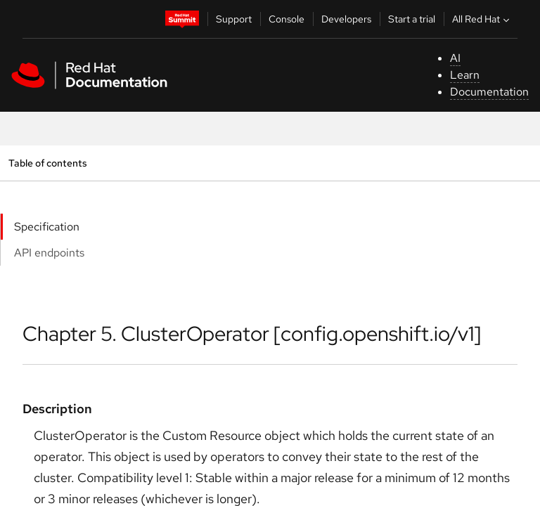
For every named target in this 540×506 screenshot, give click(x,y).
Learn (465, 74)
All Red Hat (482, 19)
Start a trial (411, 19)
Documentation (489, 91)
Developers (346, 19)
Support (234, 19)
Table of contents (47, 162)
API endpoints (49, 252)
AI (455, 58)
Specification (46, 226)
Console (286, 19)
